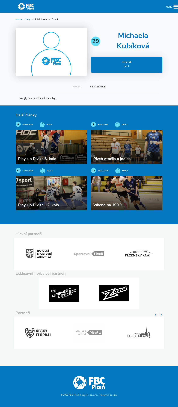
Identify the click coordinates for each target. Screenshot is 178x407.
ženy (27, 19)
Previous (155, 314)
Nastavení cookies (108, 395)
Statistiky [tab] (98, 87)
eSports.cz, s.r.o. (90, 395)
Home (19, 19)
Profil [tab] (77, 87)
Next (161, 314)
